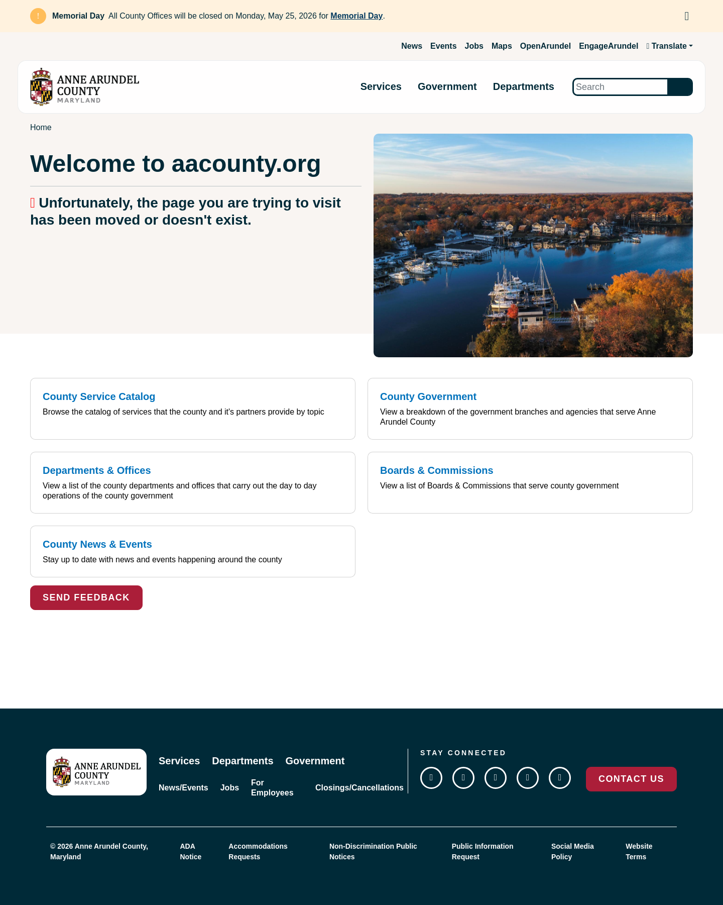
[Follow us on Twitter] (463, 778)
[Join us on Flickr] (560, 778)
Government (447, 86)
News (411, 46)
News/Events (183, 787)
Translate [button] (666, 46)
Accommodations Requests (257, 851)
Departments (523, 86)
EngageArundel (608, 46)
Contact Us (631, 779)
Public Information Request (483, 851)
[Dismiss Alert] (687, 16)
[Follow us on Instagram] (496, 778)
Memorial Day (356, 16)
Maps (502, 46)
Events (443, 46)
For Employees (272, 787)
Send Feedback (86, 597)
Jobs (474, 46)
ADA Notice (190, 851)
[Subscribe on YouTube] (528, 778)
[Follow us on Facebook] (431, 778)
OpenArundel (545, 46)
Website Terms (639, 851)
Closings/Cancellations (359, 787)
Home (41, 127)
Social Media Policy (572, 851)
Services (381, 86)
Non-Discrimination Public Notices (373, 851)
